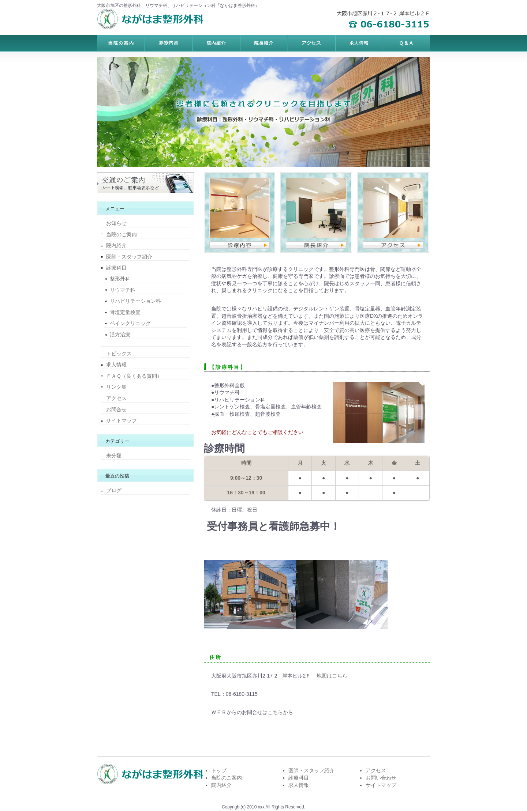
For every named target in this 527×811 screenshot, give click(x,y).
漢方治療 (120, 334)
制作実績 (263, 43)
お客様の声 (311, 43)
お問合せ (116, 409)
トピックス (119, 354)
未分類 (114, 456)
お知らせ (116, 223)
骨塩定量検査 (125, 312)
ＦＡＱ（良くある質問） (134, 376)
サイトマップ (121, 420)
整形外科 (120, 279)
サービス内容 (216, 43)
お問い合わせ (381, 778)
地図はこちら (332, 676)
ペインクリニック (130, 323)
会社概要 (406, 43)
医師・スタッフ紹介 (129, 257)
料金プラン (168, 43)
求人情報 (116, 364)
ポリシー (358, 43)
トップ (219, 770)
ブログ (114, 490)
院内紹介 (116, 245)
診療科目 (116, 268)
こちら (275, 712)
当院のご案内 (121, 234)
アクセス (116, 398)
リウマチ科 (122, 290)
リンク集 (116, 387)
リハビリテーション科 (135, 301)
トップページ (121, 43)
